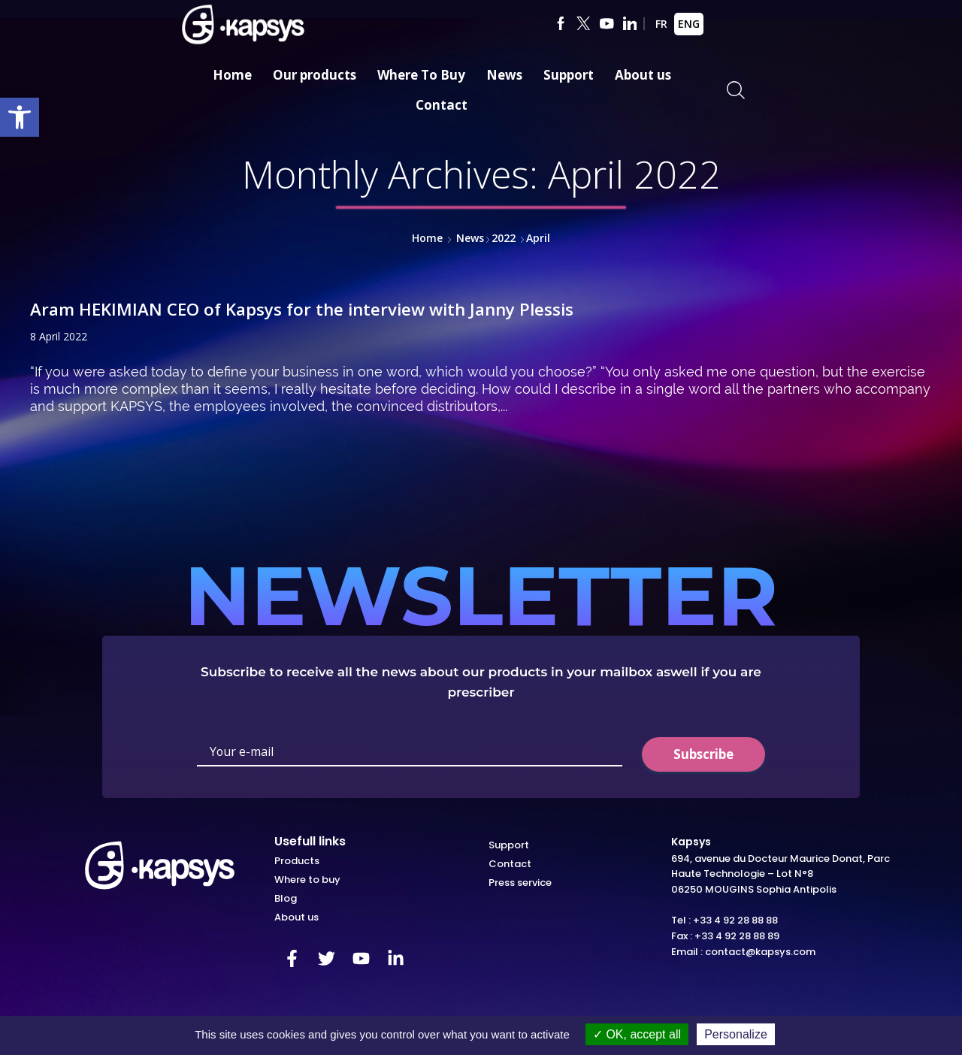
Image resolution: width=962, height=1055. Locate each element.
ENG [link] (689, 24)
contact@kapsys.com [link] (760, 951)
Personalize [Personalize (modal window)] (735, 1034)
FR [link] (661, 24)
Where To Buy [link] (421, 74)
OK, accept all (637, 1034)
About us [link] (643, 74)
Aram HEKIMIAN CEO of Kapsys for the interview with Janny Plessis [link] (320, 308)
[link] (19, 117)
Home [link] (232, 74)
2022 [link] (504, 238)
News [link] (504, 74)
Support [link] (568, 74)
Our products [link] (314, 74)
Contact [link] (441, 104)
